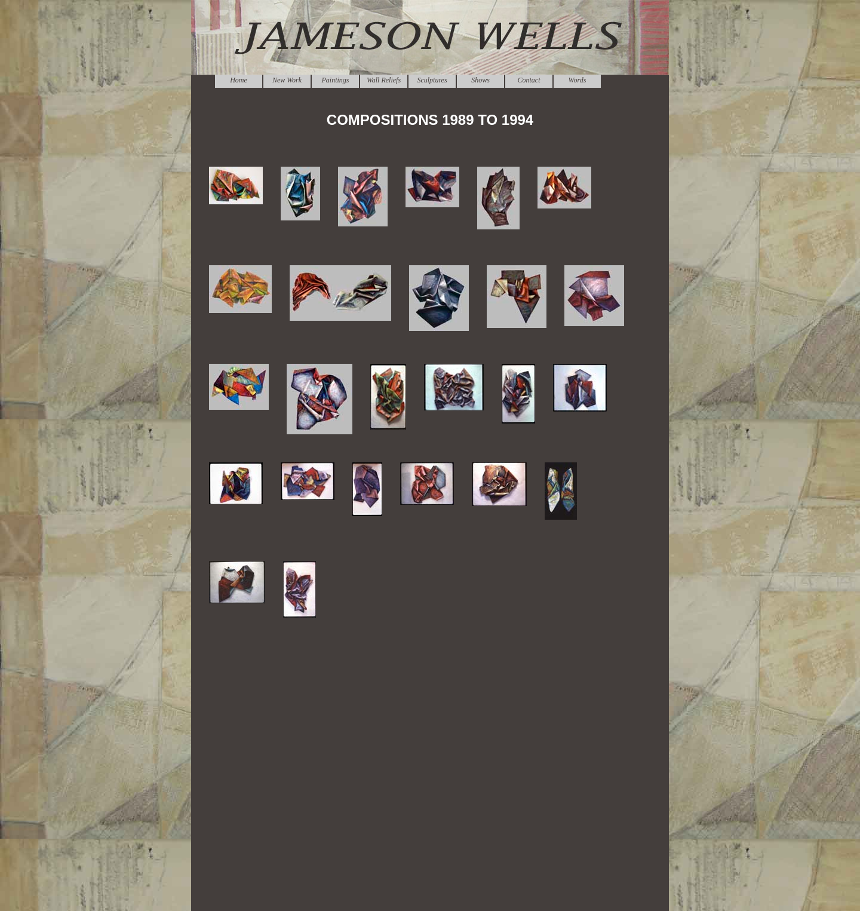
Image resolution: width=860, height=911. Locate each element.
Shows (480, 80)
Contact (529, 80)
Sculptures (432, 80)
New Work (287, 80)
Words (577, 80)
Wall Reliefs (384, 80)
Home (238, 80)
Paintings (335, 80)
